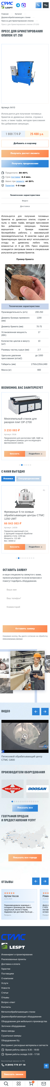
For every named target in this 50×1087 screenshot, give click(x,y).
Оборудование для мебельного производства (24, 1022)
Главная (5, 14)
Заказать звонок (13, 1074)
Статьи (4, 993)
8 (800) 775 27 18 (15, 1065)
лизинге (20, 181)
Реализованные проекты (13, 959)
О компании (7, 979)
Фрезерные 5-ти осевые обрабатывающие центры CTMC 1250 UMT (24, 515)
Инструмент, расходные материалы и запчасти (24, 1045)
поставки (15, 177)
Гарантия (9, 186)
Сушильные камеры (11, 1036)
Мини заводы (8, 1031)
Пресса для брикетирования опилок (17, 21)
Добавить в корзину (25, 143)
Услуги (4, 983)
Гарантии (5, 969)
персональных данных (13, 639)
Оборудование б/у (10, 1041)
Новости (5, 988)
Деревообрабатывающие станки (15, 17)
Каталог (18, 14)
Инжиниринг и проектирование (17, 955)
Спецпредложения (28, 479)
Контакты (6, 1007)
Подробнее (34, 454)
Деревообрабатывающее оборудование (21, 1017)
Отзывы (7, 882)
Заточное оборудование (13, 1026)
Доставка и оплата (10, 964)
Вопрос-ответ (8, 1002)
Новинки (8, 479)
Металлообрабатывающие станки (18, 1012)
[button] (38, 5)
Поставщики (7, 974)
